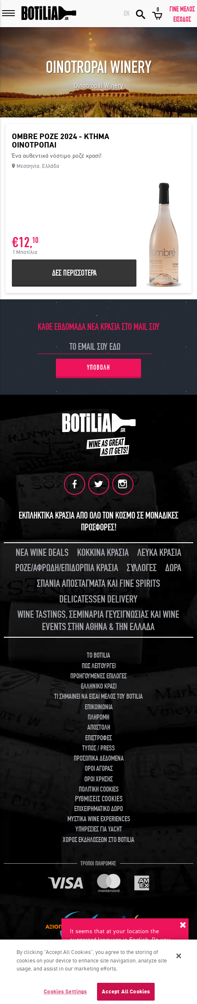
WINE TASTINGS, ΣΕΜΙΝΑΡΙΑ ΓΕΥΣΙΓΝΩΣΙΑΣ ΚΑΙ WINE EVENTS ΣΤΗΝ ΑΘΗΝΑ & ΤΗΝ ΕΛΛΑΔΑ (98, 621)
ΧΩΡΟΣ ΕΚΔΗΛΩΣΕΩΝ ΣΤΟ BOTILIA (98, 840)
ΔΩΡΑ (173, 568)
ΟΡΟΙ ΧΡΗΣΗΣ (98, 779)
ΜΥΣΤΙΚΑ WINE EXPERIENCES (98, 819)
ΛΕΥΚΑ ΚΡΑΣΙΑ (159, 552)
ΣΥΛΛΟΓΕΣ (142, 568)
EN (126, 13)
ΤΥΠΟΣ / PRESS (98, 748)
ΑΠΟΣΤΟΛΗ (98, 727)
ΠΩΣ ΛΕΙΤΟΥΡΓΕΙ (99, 666)
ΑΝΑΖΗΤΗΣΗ (140, 13)
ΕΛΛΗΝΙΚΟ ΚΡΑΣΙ (99, 686)
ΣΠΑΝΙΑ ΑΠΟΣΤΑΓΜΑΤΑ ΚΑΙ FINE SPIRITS (98, 583)
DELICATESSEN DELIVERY (98, 599)
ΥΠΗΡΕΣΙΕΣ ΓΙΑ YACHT (98, 829)
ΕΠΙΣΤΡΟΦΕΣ (98, 738)
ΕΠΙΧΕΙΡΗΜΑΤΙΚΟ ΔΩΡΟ (98, 809)
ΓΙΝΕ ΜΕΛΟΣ (182, 9)
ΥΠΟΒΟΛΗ (98, 367)
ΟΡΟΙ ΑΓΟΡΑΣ (99, 768)
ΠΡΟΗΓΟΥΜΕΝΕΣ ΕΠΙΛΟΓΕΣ (98, 676)
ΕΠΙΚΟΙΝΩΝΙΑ (99, 707)
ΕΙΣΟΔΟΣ (182, 19)
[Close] (178, 958)
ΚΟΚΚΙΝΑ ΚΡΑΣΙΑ (103, 552)
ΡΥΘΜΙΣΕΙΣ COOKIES (98, 799)
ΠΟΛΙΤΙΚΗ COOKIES (99, 789)
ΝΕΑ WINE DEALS (42, 552)
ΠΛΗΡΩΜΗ (98, 717)
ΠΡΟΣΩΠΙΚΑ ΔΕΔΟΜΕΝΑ (99, 758)
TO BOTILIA (98, 655)
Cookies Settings (65, 994)
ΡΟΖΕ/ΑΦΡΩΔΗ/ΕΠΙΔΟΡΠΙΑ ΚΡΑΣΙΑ (66, 568)
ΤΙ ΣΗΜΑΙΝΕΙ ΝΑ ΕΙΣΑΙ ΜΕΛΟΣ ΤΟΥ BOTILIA (98, 696)
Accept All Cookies (126, 994)
